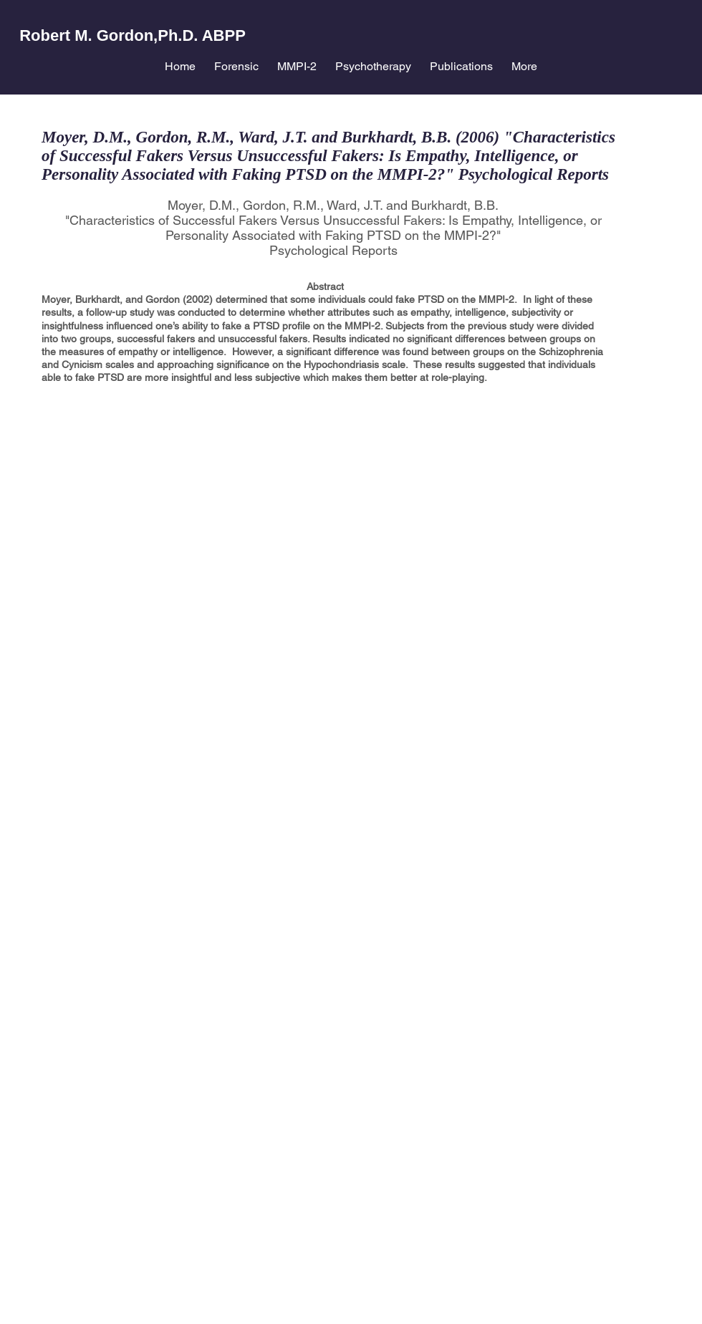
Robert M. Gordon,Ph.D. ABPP (132, 35)
